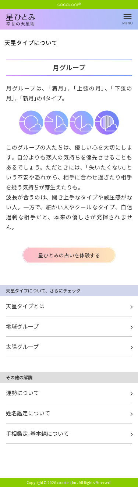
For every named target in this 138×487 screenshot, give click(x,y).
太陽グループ (22, 346)
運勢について (22, 393)
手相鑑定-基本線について (37, 433)
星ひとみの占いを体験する (69, 255)
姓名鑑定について (28, 413)
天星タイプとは (25, 306)
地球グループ (22, 326)
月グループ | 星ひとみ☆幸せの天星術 (72, 26)
